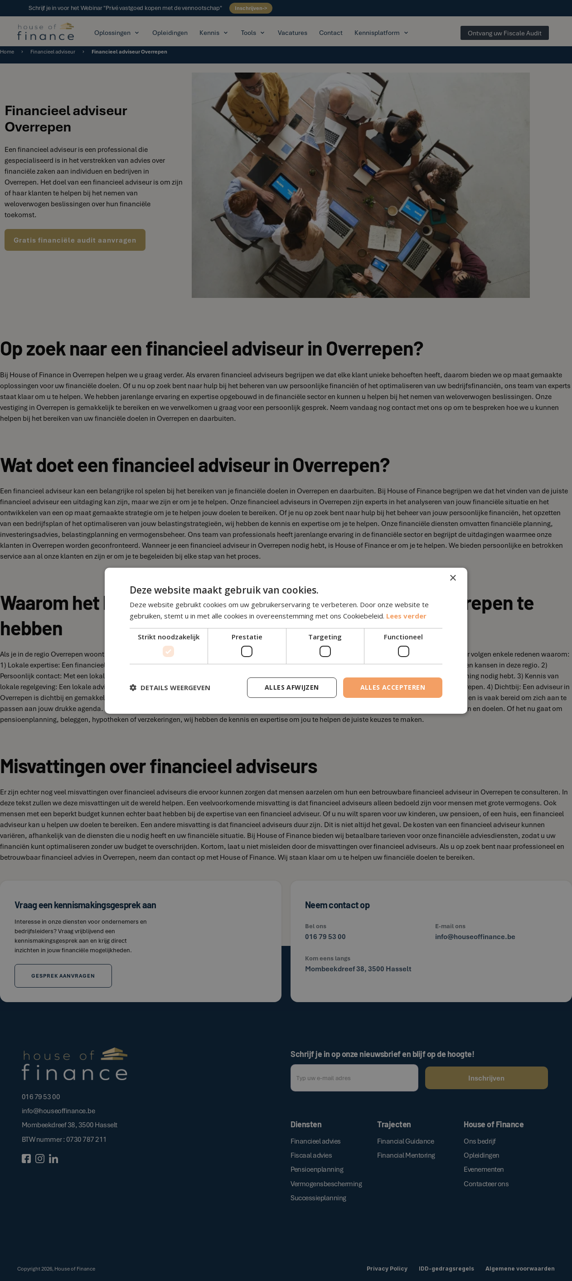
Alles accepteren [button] (392, 687)
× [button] (452, 578)
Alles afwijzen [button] (292, 687)
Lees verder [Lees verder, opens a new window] (406, 615)
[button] (170, 687)
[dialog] (286, 640)
